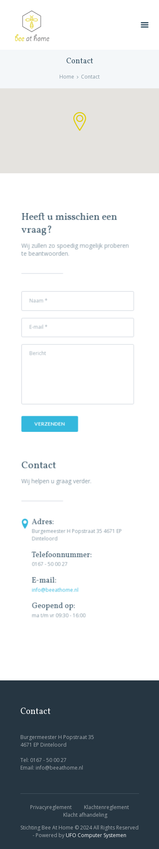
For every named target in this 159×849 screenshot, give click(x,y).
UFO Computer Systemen (96, 835)
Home (66, 76)
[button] (79, 121)
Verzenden (50, 423)
